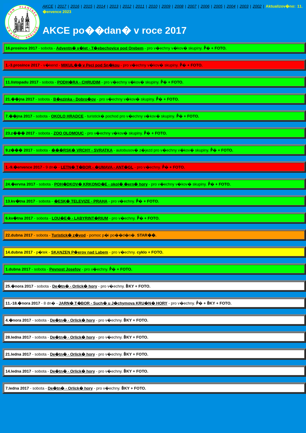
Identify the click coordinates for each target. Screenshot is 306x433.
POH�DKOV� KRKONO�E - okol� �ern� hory (101, 184)
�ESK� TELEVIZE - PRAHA (80, 201)
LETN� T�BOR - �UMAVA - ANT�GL (97, 167)
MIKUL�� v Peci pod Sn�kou (90, 65)
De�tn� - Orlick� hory (74, 286)
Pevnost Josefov (65, 269)
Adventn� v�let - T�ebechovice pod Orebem (100, 48)
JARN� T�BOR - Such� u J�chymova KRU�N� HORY (113, 303)
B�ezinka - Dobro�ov (74, 99)
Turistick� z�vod (69, 235)
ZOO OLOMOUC (68, 133)
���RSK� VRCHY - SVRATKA (82, 150)
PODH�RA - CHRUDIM (78, 82)
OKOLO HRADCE (67, 116)
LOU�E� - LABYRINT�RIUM (80, 218)
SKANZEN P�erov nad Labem (79, 252)
